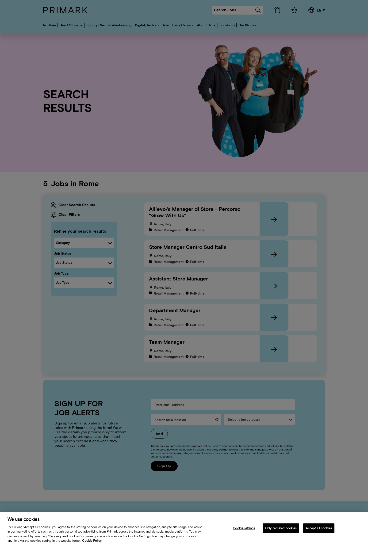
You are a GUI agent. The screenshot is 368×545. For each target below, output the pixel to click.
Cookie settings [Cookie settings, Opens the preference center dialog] (244, 531)
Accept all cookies (319, 531)
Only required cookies (281, 531)
